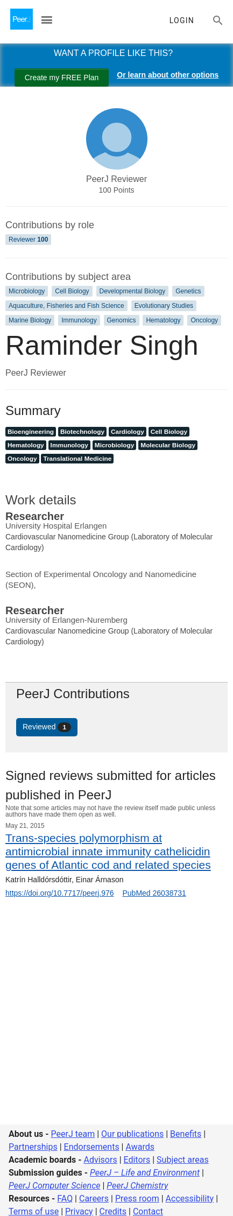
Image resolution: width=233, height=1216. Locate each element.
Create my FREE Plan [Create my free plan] (62, 77)
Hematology (163, 320)
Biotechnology (82, 431)
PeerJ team (73, 1134)
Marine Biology (30, 320)
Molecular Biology (167, 445)
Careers (94, 1198)
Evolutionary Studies (164, 306)
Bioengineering (31, 431)
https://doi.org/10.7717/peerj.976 (59, 893)
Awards (139, 1147)
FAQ (65, 1198)
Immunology (78, 320)
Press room (137, 1198)
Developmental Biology (133, 291)
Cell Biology (72, 291)
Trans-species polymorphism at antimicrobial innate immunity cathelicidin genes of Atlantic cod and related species (108, 851)
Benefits (185, 1134)
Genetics (188, 291)
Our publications (132, 1134)
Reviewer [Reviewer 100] (28, 239)
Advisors (100, 1160)
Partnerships (33, 1147)
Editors (137, 1160)
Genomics (121, 320)
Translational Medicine (77, 458)
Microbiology (27, 291)
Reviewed (47, 727)
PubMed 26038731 (154, 893)
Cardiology (127, 431)
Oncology (204, 320)
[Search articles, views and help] (218, 20)
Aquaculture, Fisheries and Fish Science (66, 306)
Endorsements (91, 1147)
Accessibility (190, 1198)
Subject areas (183, 1160)
